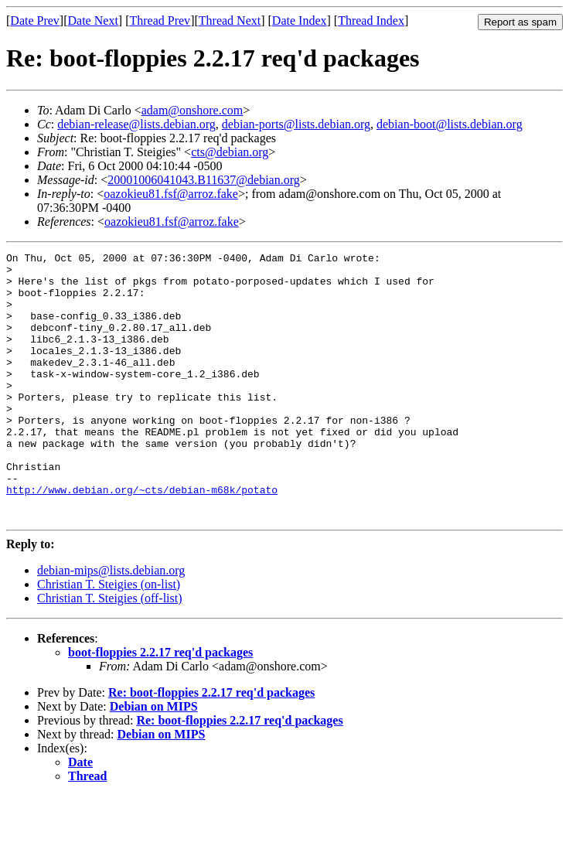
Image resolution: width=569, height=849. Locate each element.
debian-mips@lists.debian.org (111, 623)
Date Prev (35, 20)
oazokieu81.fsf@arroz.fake (171, 193)
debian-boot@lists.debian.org (449, 124)
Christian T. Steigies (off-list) (109, 651)
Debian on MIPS (154, 759)
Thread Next (230, 20)
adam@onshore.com (192, 110)
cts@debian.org (229, 152)
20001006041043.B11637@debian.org (203, 179)
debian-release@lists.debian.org (136, 124)
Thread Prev (159, 20)
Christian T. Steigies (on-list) (108, 637)
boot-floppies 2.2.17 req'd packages (160, 705)
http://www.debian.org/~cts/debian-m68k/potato (142, 538)
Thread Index (371, 20)
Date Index (299, 20)
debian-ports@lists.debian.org (296, 124)
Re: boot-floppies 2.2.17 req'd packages (211, 745)
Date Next (93, 20)
